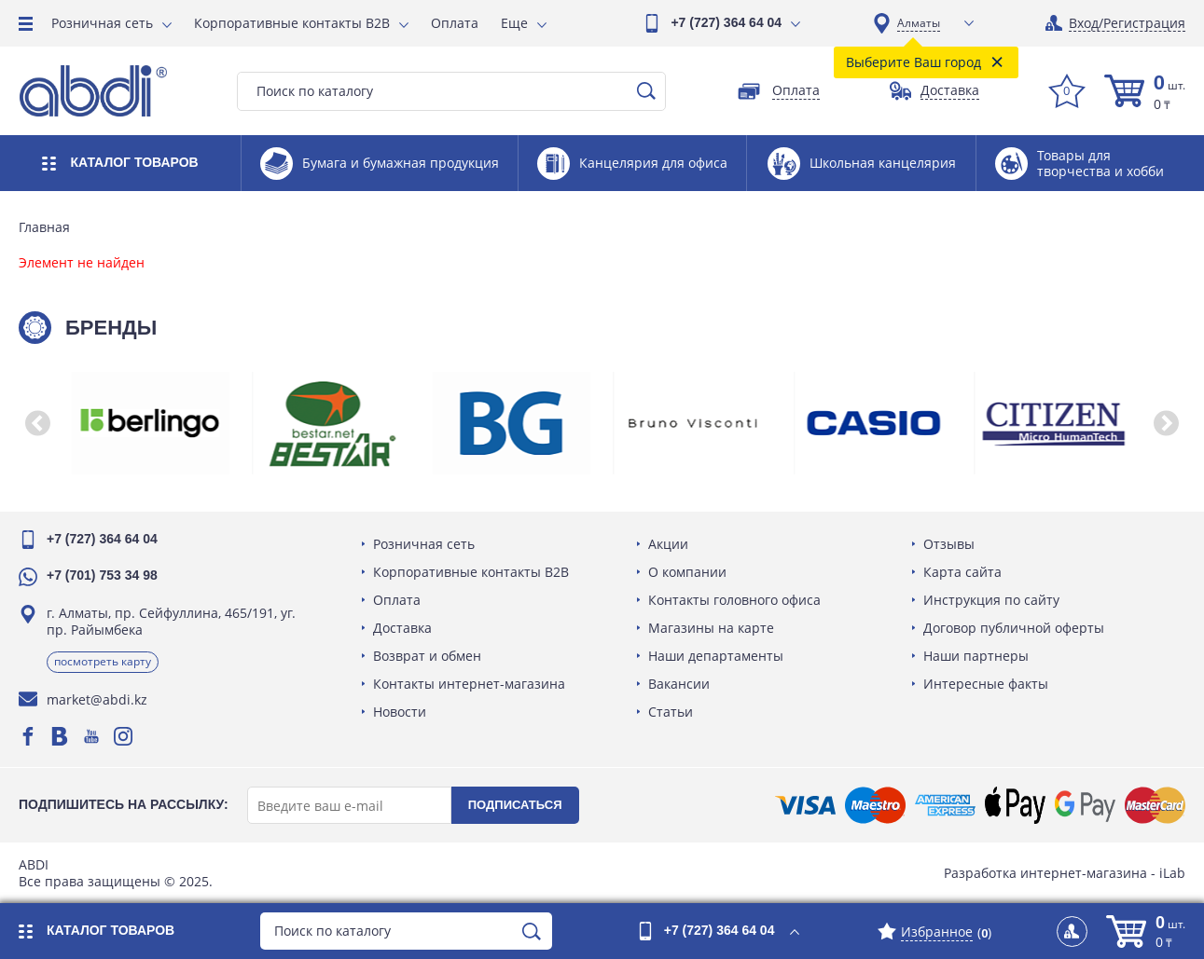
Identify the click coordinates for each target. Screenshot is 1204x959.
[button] (37, 423)
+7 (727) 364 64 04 (726, 22)
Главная (44, 227)
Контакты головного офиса (734, 600)
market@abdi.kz (97, 699)
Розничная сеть (102, 23)
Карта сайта (962, 572)
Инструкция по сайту (991, 600)
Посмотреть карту (102, 661)
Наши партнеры (976, 655)
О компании (687, 572)
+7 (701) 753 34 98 (102, 575)
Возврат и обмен (427, 655)
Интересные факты (985, 683)
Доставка (402, 628)
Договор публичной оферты (1013, 628)
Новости (399, 711)
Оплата (454, 23)
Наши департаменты (715, 655)
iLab (1172, 873)
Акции (668, 544)
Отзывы (949, 544)
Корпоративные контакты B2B (292, 23)
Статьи (670, 711)
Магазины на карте (711, 628)
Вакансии (679, 683)
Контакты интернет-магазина (469, 683)
